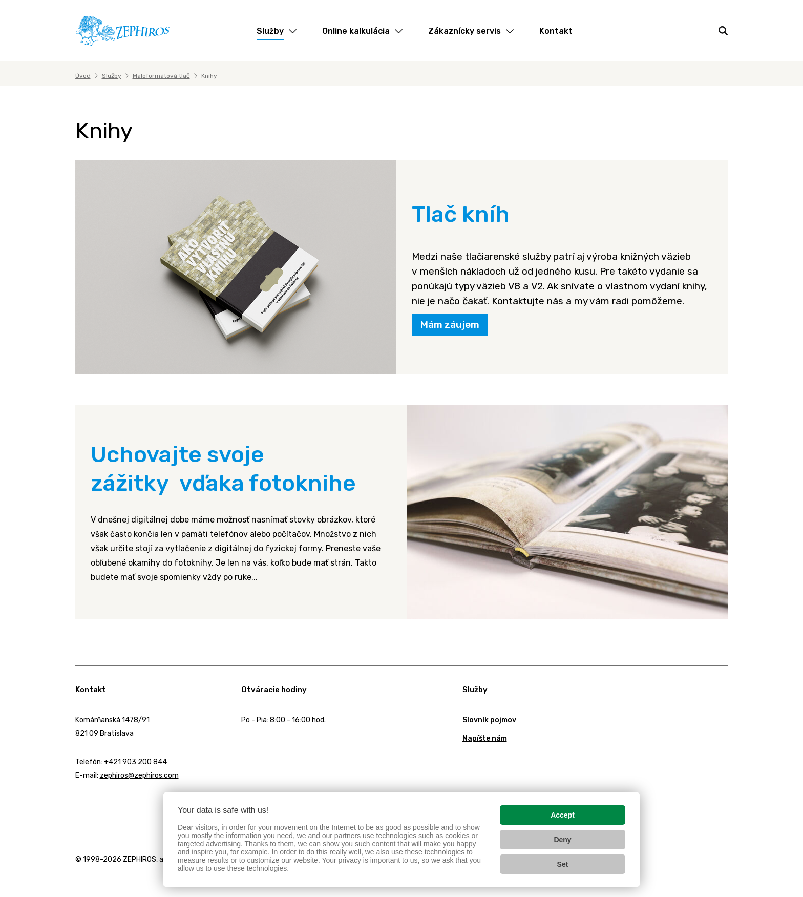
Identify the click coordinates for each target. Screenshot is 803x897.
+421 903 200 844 (135, 762)
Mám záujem (449, 324)
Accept (563, 815)
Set (562, 864)
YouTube (135, 802)
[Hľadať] (723, 30)
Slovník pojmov (489, 720)
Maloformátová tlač (161, 75)
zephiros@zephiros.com (139, 775)
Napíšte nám (484, 738)
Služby (111, 75)
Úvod (83, 75)
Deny (562, 840)
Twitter (105, 802)
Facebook (77, 802)
